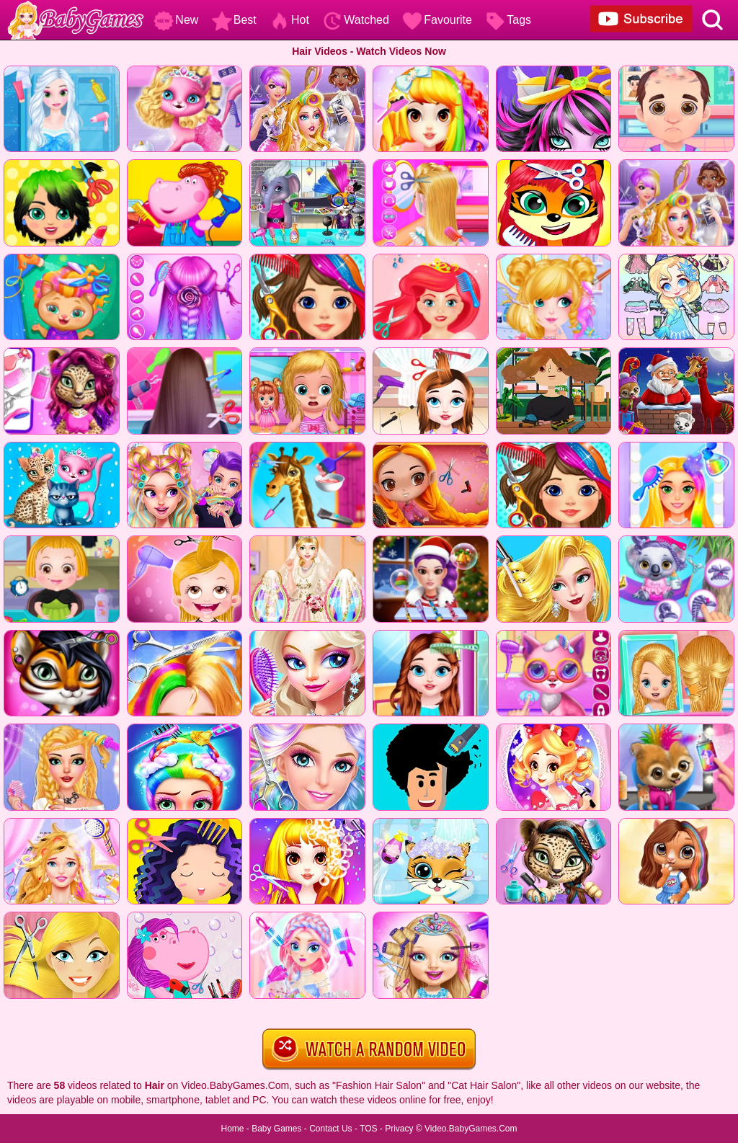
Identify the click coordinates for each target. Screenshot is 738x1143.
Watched (355, 20)
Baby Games (276, 1129)
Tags (508, 20)
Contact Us (330, 1129)
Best (234, 20)
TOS (368, 1129)
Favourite (437, 20)
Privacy (399, 1129)
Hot (289, 20)
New (176, 20)
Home (232, 1129)
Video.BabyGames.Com (470, 1129)
